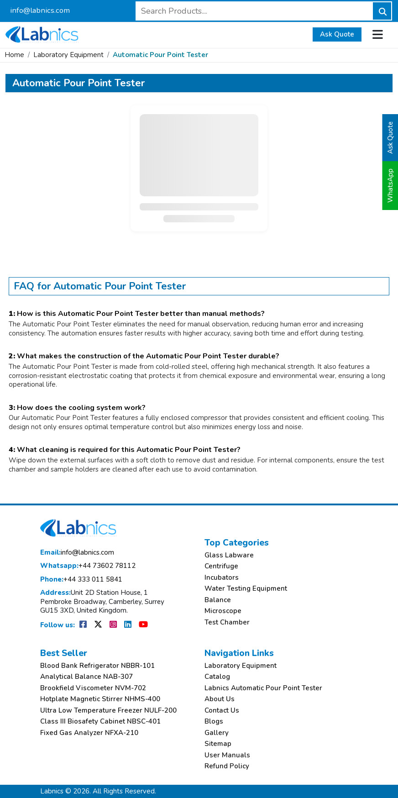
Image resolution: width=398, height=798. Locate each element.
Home (14, 54)
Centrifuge (221, 566)
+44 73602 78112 (88, 566)
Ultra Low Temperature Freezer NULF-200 (108, 710)
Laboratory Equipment (68, 54)
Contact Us (221, 710)
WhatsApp (390, 185)
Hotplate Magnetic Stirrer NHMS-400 (100, 699)
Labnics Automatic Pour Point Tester (263, 688)
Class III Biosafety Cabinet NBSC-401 (100, 721)
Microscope (222, 611)
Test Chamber (227, 622)
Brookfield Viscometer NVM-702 (93, 688)
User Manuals (227, 755)
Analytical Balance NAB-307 (86, 676)
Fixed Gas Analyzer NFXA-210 (89, 733)
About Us (219, 699)
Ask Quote (337, 34)
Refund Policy (226, 766)
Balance (217, 600)
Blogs (213, 721)
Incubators (221, 577)
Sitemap (217, 744)
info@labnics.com (40, 10)
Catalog (217, 676)
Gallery (216, 733)
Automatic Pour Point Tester (160, 54)
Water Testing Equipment (245, 588)
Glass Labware (229, 555)
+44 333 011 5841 (81, 579)
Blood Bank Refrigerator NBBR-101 (97, 666)
